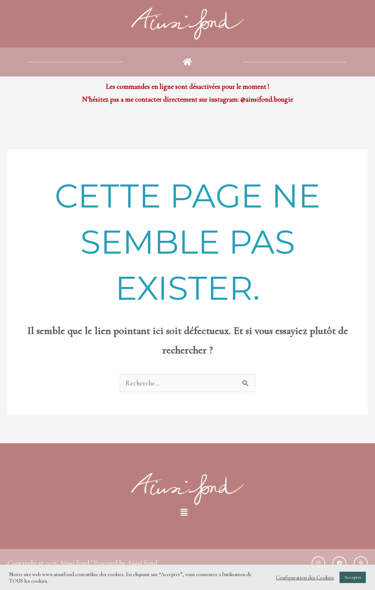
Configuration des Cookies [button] (305, 577)
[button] (187, 62)
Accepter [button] (352, 577)
